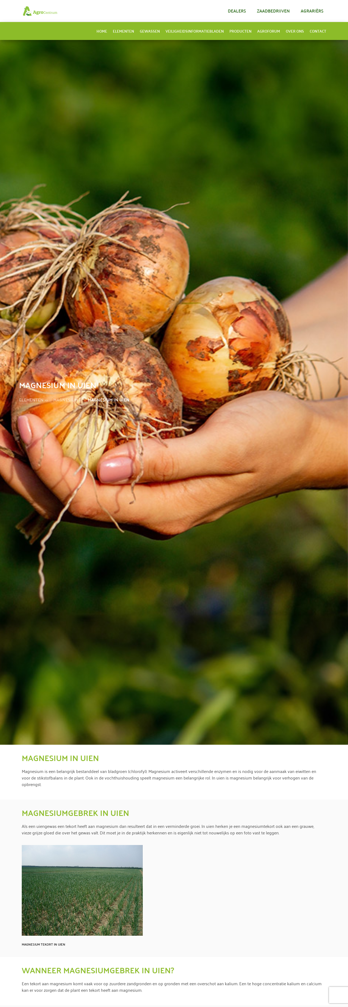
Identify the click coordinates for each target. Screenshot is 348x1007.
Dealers (237, 11)
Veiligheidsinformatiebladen (195, 31)
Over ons (295, 31)
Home (102, 31)
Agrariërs (312, 11)
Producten (240, 31)
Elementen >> (33, 400)
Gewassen (150, 31)
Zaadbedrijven (273, 11)
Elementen (123, 31)
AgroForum (268, 31)
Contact (318, 31)
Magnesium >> (67, 400)
